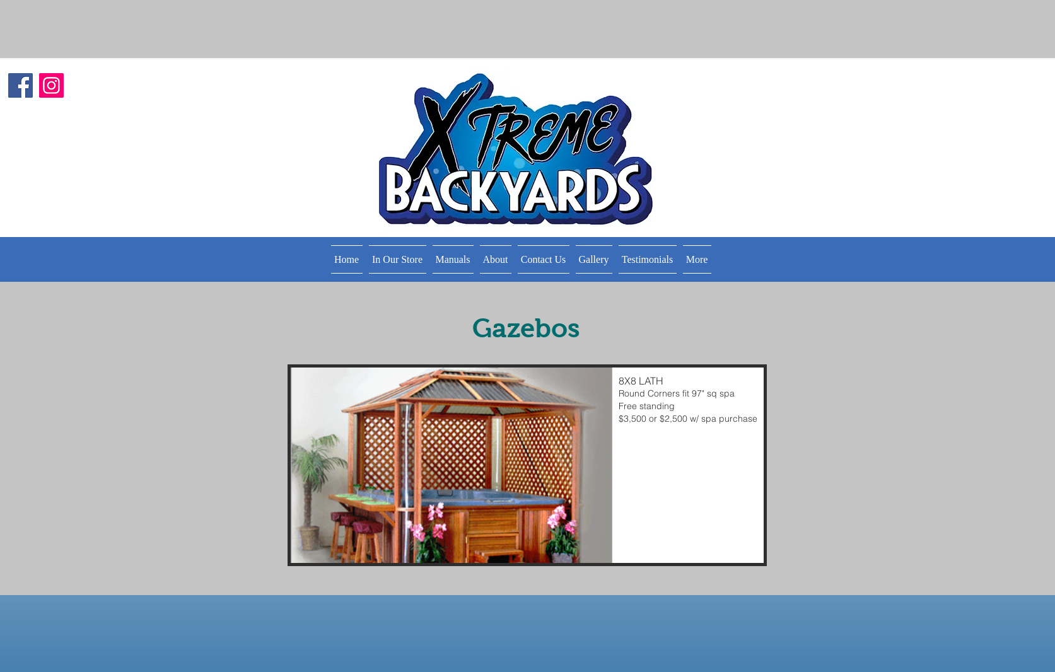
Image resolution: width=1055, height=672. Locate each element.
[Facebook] (20, 85)
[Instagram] (51, 85)
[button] (397, 259)
